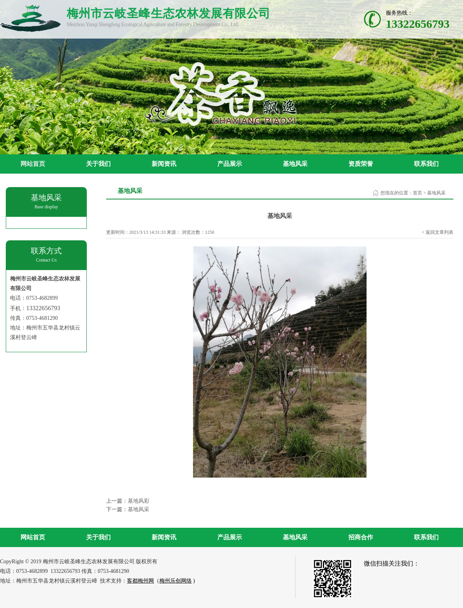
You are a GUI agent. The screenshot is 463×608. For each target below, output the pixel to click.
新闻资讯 (164, 163)
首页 (417, 193)
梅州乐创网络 (175, 581)
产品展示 (229, 163)
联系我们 (426, 163)
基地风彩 (138, 501)
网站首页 (32, 163)
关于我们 (98, 163)
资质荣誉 (360, 163)
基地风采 (295, 163)
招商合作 (360, 537)
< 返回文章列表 (437, 232)
